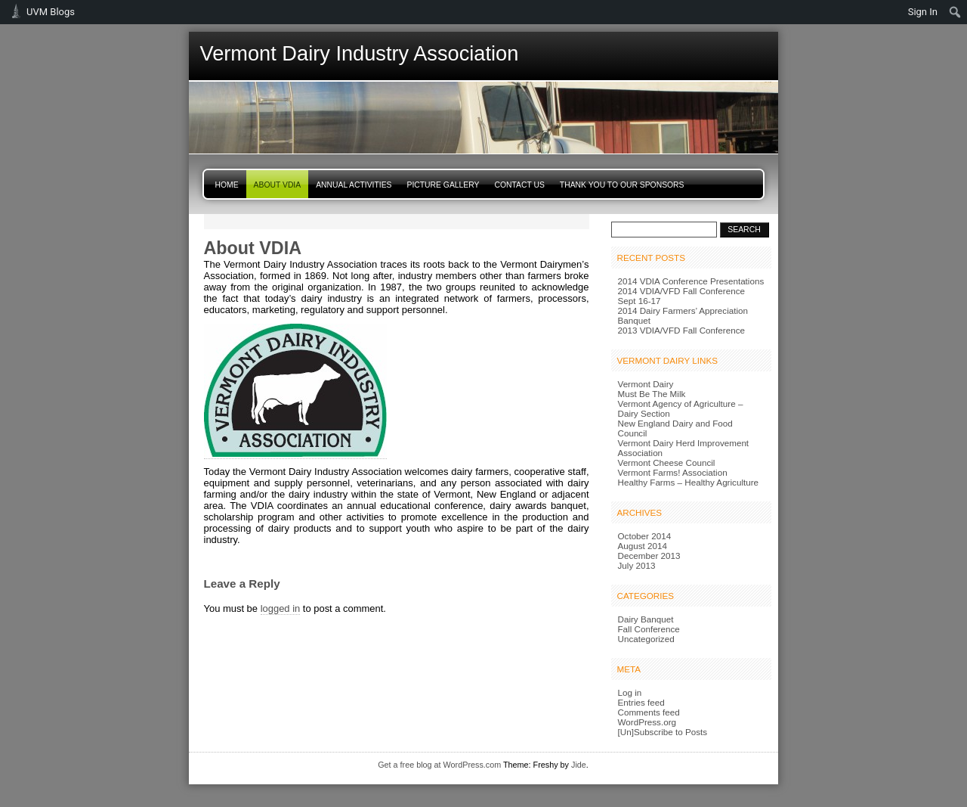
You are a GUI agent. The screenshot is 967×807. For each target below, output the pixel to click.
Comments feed (649, 712)
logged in (281, 608)
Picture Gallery (443, 185)
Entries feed (641, 702)
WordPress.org (647, 722)
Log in (630, 692)
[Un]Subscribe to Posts (663, 732)
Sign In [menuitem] (923, 11)
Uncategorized (646, 639)
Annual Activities (353, 185)
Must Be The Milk (652, 394)
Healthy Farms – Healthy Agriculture (688, 482)
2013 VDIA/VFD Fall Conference (681, 330)
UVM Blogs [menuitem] (50, 11)
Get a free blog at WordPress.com (439, 764)
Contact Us (519, 185)
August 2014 (642, 546)
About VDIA (277, 185)
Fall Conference (649, 629)
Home (227, 185)
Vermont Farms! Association (673, 472)
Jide (578, 764)
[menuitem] (955, 12)
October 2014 (645, 536)
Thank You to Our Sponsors (622, 185)
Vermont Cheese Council (666, 462)
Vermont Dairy (646, 384)
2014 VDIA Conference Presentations (691, 281)
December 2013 (649, 555)
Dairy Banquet (646, 619)
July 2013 (637, 565)
